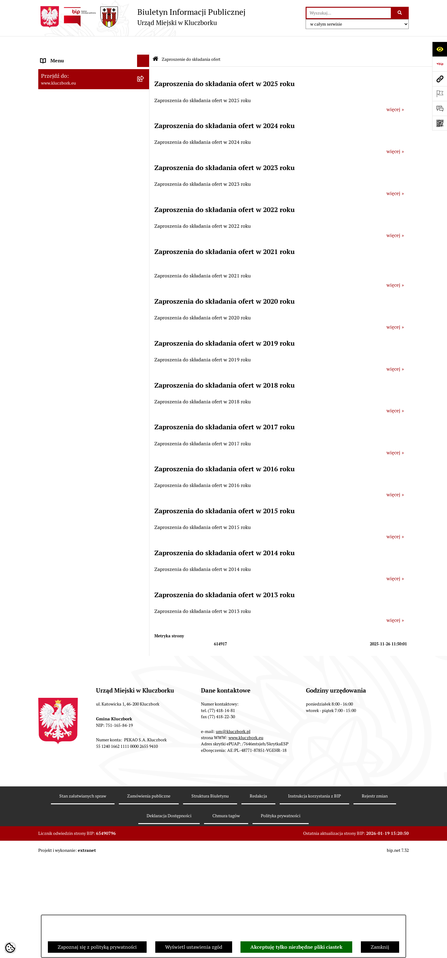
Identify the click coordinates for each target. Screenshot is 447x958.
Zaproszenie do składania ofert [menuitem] (75, 333)
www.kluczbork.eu (245, 836)
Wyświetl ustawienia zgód (193, 947)
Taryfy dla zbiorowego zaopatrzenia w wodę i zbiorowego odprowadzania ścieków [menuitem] (88, 621)
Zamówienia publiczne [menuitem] (66, 281)
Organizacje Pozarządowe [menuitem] (69, 377)
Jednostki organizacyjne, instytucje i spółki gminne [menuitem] (88, 134)
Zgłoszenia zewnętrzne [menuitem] (66, 726)
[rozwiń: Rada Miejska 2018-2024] (144, 81)
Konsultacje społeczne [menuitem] (65, 605)
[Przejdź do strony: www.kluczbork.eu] (439, 78)
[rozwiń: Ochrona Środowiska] (144, 427)
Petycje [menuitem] (49, 365)
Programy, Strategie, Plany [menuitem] (70, 390)
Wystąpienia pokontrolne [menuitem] (69, 496)
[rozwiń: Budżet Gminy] (144, 207)
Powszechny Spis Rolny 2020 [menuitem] (73, 637)
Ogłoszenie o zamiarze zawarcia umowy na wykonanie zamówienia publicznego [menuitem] (88, 349)
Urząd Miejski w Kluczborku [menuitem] (71, 118)
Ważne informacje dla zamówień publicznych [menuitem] (77, 297)
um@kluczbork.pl (233, 830)
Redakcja (258, 894)
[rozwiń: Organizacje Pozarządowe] (144, 378)
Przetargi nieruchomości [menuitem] (67, 244)
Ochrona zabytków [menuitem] (61, 269)
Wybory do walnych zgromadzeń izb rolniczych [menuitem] (80, 710)
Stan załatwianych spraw (82, 894)
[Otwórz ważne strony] (439, 93)
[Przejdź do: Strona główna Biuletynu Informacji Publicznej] (155, 43)
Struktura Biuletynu (210, 894)
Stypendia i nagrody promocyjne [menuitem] (76, 693)
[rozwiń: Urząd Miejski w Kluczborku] (144, 119)
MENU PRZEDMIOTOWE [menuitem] (68, 150)
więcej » (395, 93)
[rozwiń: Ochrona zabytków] (144, 269)
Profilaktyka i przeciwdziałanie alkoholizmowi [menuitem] (75, 589)
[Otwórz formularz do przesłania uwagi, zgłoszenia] (439, 108)
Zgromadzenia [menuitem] (57, 508)
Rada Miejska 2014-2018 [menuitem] (68, 93)
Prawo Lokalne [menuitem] (57, 195)
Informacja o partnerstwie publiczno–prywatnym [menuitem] (82, 569)
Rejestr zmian (375, 894)
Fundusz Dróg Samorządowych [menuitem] (74, 649)
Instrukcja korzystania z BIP (314, 894)
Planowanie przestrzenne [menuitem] (69, 256)
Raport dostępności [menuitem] (62, 681)
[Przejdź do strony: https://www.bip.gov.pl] (439, 63)
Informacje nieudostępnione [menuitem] (72, 163)
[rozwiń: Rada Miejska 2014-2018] (144, 94)
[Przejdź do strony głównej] (141, 17)
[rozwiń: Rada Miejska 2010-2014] (144, 106)
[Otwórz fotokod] (439, 123)
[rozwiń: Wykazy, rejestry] (144, 459)
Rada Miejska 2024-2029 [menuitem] (68, 69)
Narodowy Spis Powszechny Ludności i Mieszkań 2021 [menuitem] (83, 665)
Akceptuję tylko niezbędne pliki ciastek (296, 947)
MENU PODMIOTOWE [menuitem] (65, 56)
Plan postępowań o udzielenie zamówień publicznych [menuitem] (86, 317)
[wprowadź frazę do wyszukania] (349, 13)
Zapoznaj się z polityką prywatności (97, 947)
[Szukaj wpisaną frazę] (400, 13)
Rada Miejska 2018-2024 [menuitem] (68, 81)
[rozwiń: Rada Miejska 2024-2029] (144, 69)
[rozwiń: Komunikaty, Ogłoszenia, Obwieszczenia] (144, 402)
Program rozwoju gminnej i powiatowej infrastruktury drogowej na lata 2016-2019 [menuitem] (88, 549)
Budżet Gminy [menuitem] (56, 207)
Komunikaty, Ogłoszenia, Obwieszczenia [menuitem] (85, 402)
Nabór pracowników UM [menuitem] (67, 533)
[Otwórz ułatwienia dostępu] (439, 49)
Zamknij (380, 947)
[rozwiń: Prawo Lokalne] (144, 195)
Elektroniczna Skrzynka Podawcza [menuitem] (78, 414)
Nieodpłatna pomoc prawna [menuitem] (71, 521)
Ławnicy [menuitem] (50, 484)
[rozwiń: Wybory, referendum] (144, 472)
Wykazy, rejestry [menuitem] (58, 459)
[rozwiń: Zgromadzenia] (144, 509)
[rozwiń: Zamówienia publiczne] (144, 281)
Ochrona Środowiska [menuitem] (63, 427)
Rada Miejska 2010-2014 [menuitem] (68, 106)
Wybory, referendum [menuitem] (63, 471)
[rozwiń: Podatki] (144, 232)
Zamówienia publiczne (148, 894)
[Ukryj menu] (143, 44)
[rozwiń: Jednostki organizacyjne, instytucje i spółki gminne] (144, 131)
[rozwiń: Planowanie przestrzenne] (144, 257)
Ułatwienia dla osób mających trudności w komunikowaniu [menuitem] (87, 443)
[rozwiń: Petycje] (144, 365)
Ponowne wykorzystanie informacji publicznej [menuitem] (80, 179)
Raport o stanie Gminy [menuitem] (65, 219)
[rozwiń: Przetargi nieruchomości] (144, 244)
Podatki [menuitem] (49, 232)
